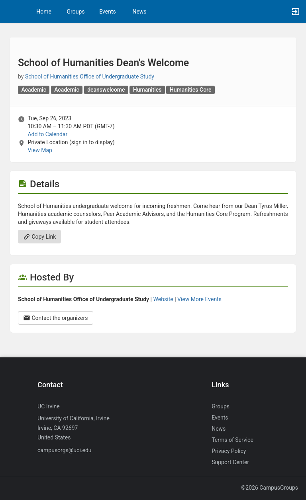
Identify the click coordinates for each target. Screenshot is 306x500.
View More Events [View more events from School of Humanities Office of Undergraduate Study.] (199, 299)
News (139, 11)
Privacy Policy (229, 451)
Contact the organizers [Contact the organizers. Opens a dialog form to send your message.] (55, 318)
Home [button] (43, 11)
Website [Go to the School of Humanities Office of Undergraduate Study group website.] (163, 299)
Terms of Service (232, 440)
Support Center (230, 462)
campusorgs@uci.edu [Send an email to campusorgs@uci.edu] (64, 450)
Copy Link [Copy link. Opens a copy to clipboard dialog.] (39, 236)
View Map (39, 150)
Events (107, 11)
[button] (10, 11)
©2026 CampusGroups (269, 487)
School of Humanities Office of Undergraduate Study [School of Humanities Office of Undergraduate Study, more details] (89, 76)
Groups (76, 11)
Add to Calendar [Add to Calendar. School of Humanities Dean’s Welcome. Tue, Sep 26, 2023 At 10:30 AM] (47, 134)
